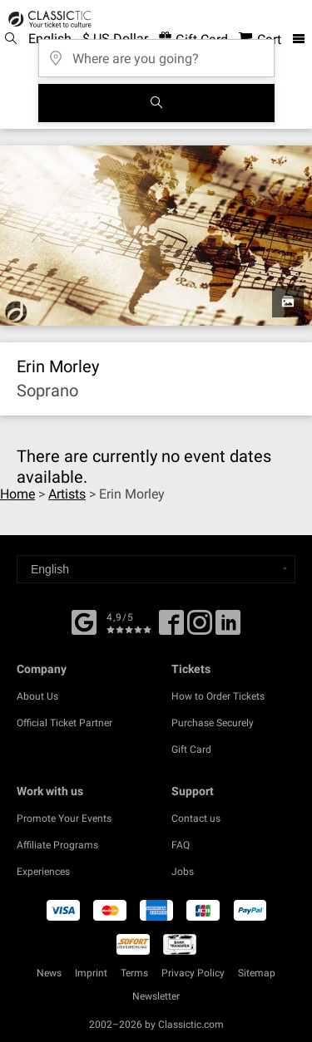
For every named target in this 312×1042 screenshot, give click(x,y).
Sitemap (256, 973)
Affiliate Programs (57, 845)
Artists (67, 494)
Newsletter (156, 996)
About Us (37, 696)
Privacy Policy (193, 973)
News (49, 973)
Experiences (43, 871)
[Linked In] (227, 628)
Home (17, 494)
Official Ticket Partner (64, 723)
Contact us (195, 818)
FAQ (180, 845)
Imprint (91, 973)
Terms (134, 973)
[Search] (156, 103)
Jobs (182, 871)
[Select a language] (156, 569)
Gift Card (191, 749)
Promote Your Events (64, 818)
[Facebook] (84, 620)
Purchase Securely (212, 723)
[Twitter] (199, 628)
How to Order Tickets (218, 696)
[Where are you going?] (156, 53)
